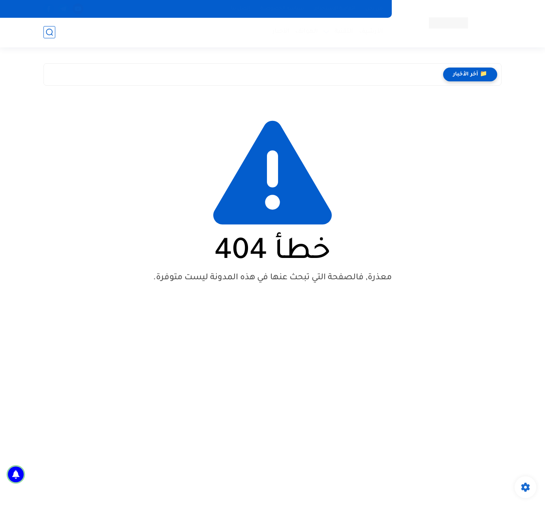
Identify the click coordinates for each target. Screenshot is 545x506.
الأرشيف (371, 31)
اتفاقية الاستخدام (334, 8)
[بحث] (49, 32)
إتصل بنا (240, 8)
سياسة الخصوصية (282, 8)
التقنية (344, 31)
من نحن (374, 8)
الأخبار (280, 31)
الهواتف (306, 31)
